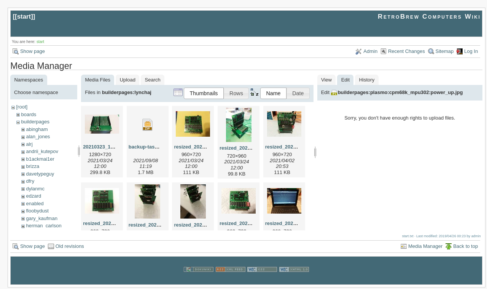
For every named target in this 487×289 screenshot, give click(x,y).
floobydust (37, 211)
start (24, 16)
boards (28, 114)
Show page (32, 51)
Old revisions (70, 248)
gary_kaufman (41, 218)
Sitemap (445, 51)
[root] (21, 107)
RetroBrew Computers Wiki (429, 16)
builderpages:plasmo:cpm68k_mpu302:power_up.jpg (400, 92)
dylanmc (35, 189)
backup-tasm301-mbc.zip (158, 147)
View (326, 80)
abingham (37, 129)
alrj (29, 144)
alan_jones (38, 136)
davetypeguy (40, 174)
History (366, 80)
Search (153, 80)
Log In (471, 51)
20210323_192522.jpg (108, 147)
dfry (30, 181)
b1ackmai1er (40, 159)
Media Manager (425, 248)
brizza (32, 166)
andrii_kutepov (42, 151)
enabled (34, 203)
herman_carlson (43, 225)
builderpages (35, 122)
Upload (127, 80)
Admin (370, 51)
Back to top (465, 248)
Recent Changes (406, 51)
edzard (33, 196)
